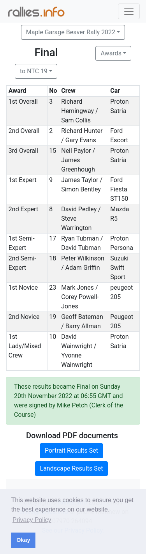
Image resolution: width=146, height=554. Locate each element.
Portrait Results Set (71, 450)
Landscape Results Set (71, 468)
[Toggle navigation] (129, 11)
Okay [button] (23, 540)
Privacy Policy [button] (31, 520)
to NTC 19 (33, 71)
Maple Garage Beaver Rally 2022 (70, 32)
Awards (110, 53)
